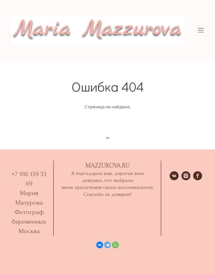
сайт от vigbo (107, 260)
